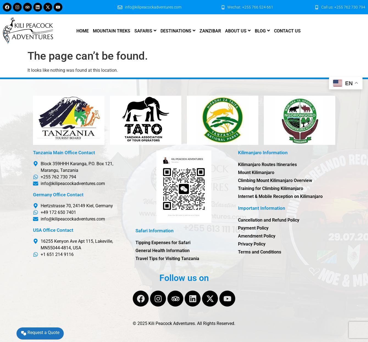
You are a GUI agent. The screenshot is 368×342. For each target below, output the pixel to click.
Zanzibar (210, 31)
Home (82, 31)
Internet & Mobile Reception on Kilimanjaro (280, 196)
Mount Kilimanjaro (256, 172)
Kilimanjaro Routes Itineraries (267, 164)
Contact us (287, 31)
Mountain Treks (111, 31)
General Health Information (162, 250)
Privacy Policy (251, 244)
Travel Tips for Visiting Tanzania (167, 258)
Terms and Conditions (259, 252)
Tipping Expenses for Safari (162, 242)
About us (236, 31)
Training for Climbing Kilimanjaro (270, 188)
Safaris (143, 31)
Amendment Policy (256, 236)
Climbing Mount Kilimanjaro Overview (275, 180)
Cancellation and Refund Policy (268, 220)
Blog (260, 31)
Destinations (176, 31)
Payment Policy (253, 228)
